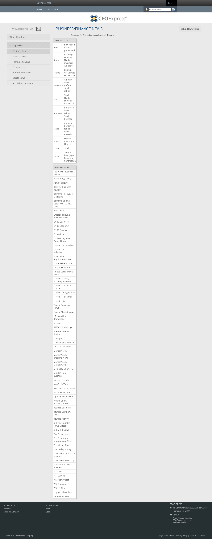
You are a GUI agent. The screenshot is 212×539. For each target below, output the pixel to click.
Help (48, 509)
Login (170, 3)
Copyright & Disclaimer (165, 536)
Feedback (7, 509)
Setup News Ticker (190, 29)
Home (39, 9)
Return (110, 35)
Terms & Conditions (197, 536)
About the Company (11, 512)
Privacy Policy (181, 536)
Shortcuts (51, 9)
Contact (176, 515)
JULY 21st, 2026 (44, 3)
